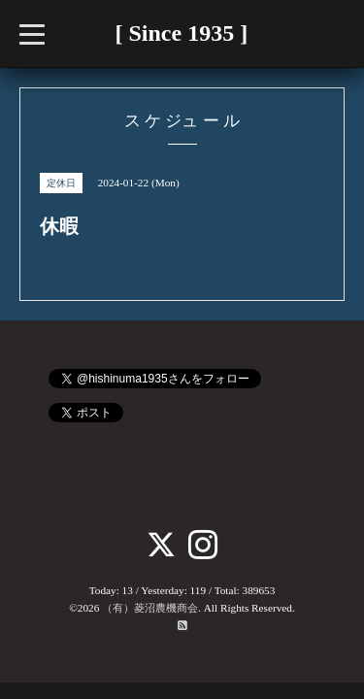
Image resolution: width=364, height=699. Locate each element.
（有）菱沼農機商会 (150, 608)
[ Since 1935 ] (182, 33)
